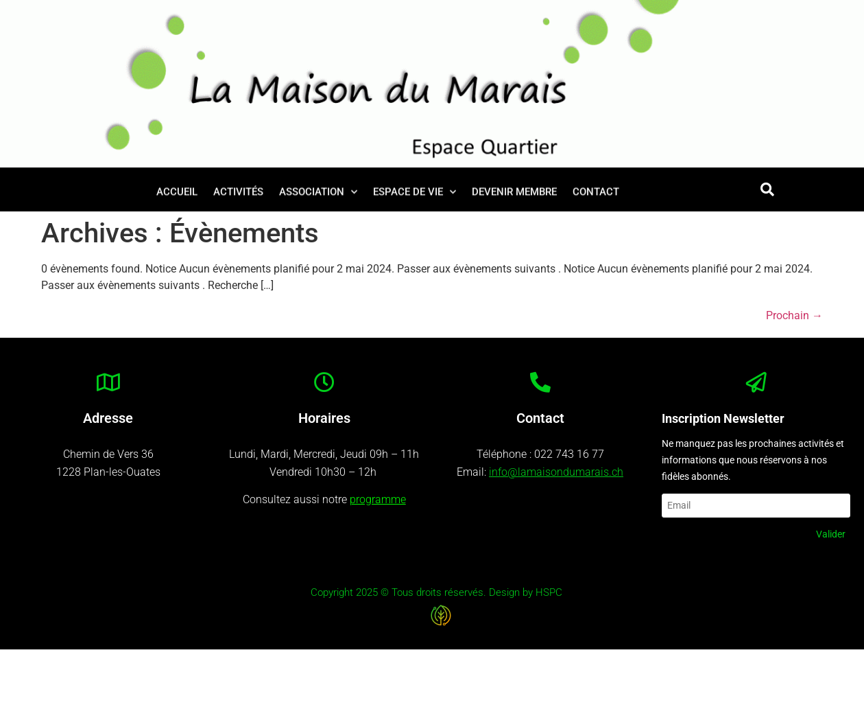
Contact (596, 195)
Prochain (794, 315)
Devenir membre (514, 195)
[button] (767, 189)
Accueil (176, 195)
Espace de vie (414, 194)
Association (318, 194)
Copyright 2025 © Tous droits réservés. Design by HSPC (436, 592)
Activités (238, 195)
